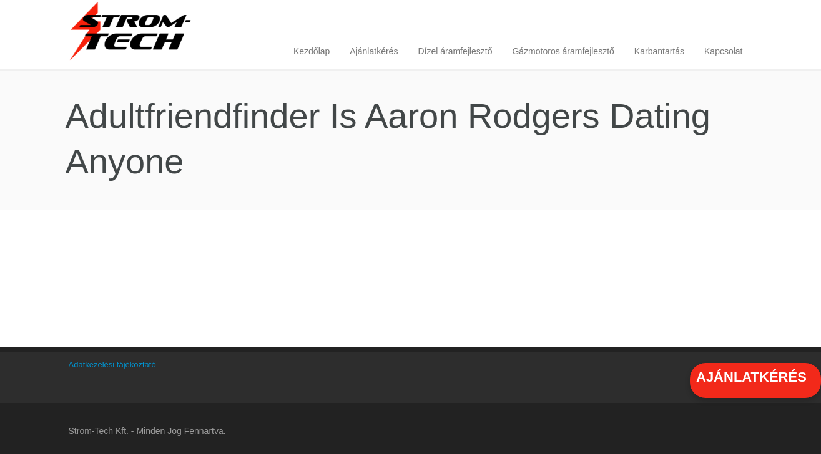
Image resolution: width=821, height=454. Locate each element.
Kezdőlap (311, 51)
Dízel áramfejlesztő (455, 51)
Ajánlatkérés (374, 51)
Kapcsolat (723, 51)
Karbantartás (659, 51)
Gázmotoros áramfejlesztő (563, 51)
